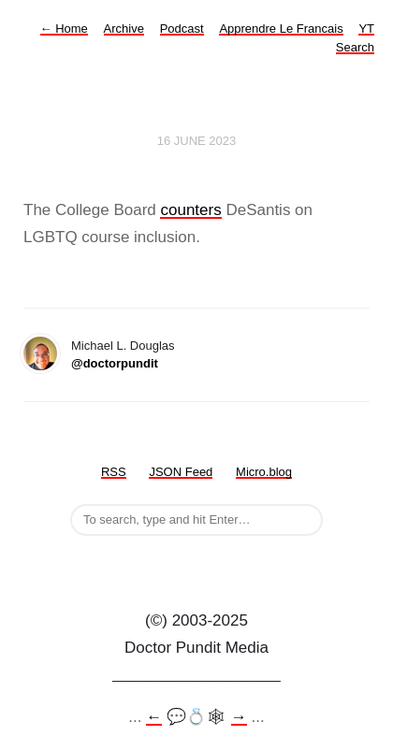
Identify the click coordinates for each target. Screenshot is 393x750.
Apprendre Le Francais (280, 29)
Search (355, 47)
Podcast (182, 29)
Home (64, 29)
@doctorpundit (114, 363)
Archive (124, 29)
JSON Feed (180, 472)
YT (366, 29)
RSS (113, 472)
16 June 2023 (197, 141)
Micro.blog (264, 472)
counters (190, 210)
